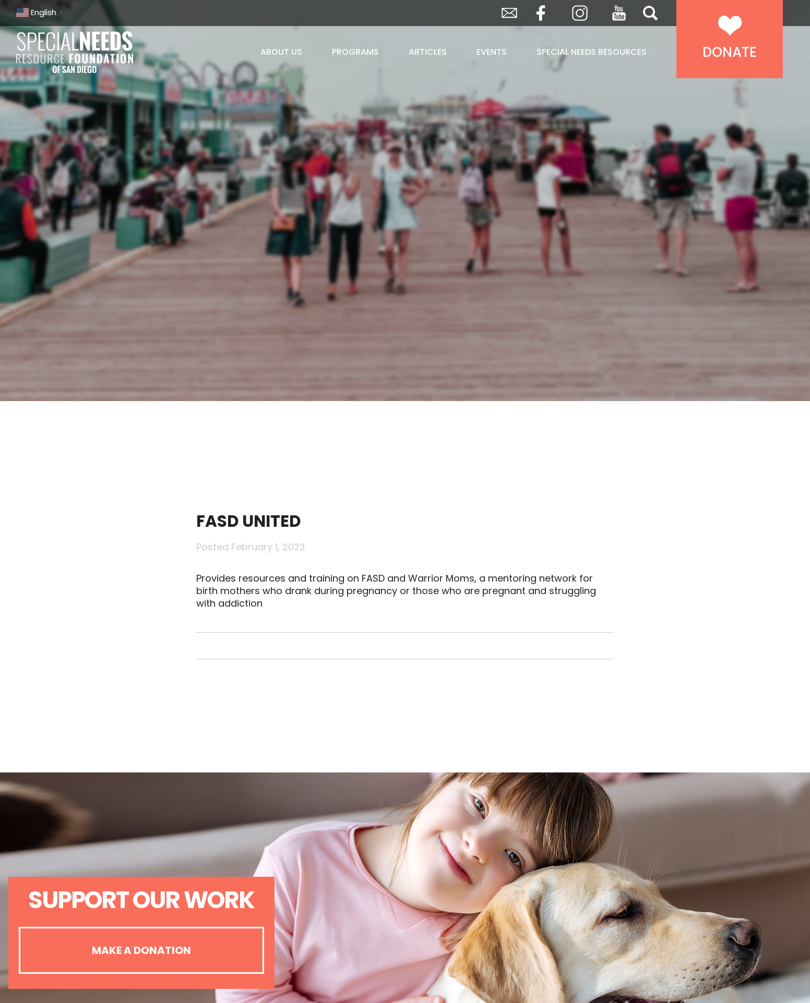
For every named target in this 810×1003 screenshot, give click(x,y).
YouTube (619, 13)
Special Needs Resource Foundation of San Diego (101, 52)
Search (650, 13)
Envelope (509, 13)
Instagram (580, 13)
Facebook (541, 13)
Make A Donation (141, 950)
